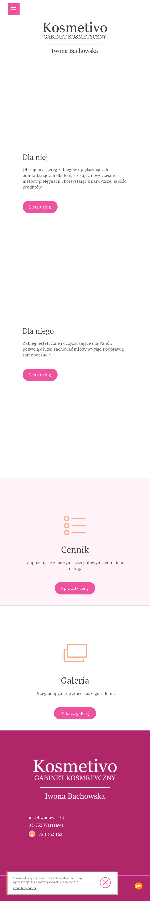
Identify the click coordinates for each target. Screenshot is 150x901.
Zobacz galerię (75, 713)
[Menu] (14, 9)
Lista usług (40, 207)
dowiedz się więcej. (25, 888)
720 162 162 (50, 834)
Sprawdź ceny (75, 588)
